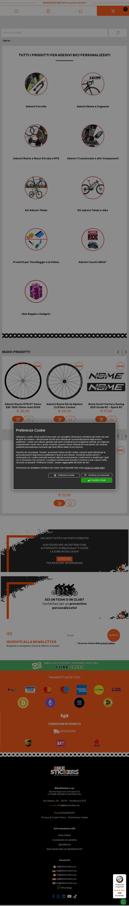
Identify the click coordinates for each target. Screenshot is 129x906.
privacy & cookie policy (95, 468)
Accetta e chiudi (96, 480)
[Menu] (124, 876)
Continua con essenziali (96, 475)
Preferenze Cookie (64, 475)
